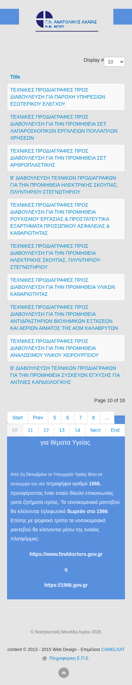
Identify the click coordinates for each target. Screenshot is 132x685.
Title (15, 77)
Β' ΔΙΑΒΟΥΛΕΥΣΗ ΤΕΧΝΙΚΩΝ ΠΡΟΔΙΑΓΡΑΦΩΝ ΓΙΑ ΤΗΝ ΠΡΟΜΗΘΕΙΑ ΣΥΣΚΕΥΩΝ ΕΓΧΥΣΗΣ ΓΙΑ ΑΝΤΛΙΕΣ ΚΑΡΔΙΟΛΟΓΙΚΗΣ (65, 375)
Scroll (63, 672)
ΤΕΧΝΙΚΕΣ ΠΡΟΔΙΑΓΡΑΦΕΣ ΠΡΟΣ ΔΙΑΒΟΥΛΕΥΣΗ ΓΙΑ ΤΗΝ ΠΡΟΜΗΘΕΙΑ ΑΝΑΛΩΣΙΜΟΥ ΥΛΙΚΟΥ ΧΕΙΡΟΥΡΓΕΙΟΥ (54, 348)
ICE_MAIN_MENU (122, 17)
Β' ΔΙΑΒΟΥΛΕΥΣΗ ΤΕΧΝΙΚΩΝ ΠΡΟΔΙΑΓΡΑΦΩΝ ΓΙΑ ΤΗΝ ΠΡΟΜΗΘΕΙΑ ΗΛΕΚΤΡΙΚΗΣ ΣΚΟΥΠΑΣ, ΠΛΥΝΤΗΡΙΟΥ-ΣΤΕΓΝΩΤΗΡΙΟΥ (64, 185)
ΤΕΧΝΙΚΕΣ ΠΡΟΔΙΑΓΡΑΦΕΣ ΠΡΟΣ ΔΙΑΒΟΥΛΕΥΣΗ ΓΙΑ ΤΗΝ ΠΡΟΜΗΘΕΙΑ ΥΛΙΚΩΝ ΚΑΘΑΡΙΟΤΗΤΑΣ (62, 287)
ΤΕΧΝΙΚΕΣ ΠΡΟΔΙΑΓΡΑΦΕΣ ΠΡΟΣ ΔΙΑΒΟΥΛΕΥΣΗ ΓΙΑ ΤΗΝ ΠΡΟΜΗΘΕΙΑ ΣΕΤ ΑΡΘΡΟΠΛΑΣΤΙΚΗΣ (58, 158)
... (107, 417)
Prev (38, 417)
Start (17, 417)
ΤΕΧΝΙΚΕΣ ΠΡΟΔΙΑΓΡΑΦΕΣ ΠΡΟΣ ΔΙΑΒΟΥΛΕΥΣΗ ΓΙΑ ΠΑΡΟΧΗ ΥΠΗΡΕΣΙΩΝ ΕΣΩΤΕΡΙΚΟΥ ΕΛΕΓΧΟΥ (57, 97)
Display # (93, 60)
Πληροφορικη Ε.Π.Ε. (69, 658)
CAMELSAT (113, 649)
